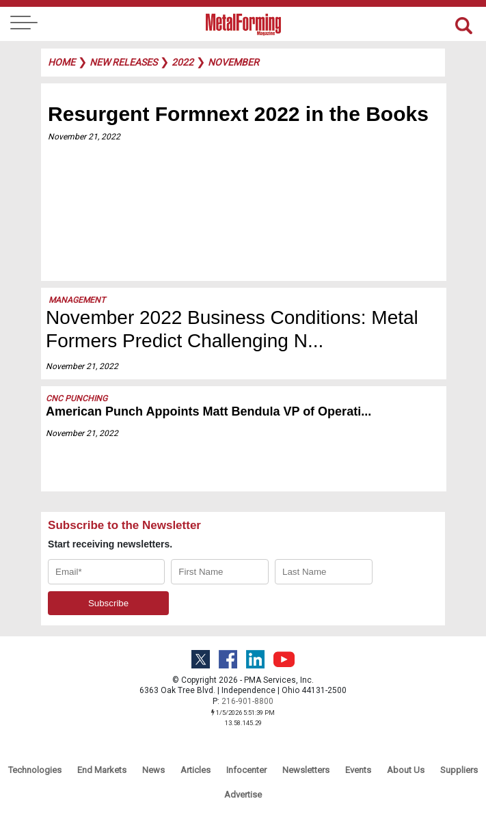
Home (61, 62)
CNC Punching (76, 398)
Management (77, 300)
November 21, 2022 (84, 136)
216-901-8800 (247, 701)
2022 (182, 62)
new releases (123, 62)
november (233, 62)
